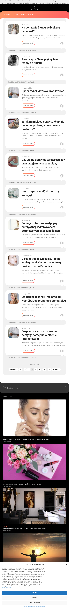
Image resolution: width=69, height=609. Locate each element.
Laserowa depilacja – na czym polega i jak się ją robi (22, 485)
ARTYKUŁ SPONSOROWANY (19, 50)
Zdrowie (7, 14)
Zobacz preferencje (34, 602)
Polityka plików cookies (29, 606)
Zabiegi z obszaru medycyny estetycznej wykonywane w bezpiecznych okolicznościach (41, 227)
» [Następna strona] (49, 370)
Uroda (15, 14)
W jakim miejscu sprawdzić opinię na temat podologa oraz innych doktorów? (43, 125)
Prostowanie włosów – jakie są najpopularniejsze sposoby (24, 529)
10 (44, 370)
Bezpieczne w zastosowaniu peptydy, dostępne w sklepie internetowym (39, 335)
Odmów (34, 598)
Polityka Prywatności (40, 606)
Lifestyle (31, 14)
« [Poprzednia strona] (20, 370)
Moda (23, 14)
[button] (66, 564)
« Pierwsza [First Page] (13, 370)
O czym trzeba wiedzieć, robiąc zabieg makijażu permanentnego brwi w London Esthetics (42, 262)
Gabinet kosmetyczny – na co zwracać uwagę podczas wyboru (26, 440)
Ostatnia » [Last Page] (56, 370)
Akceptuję (34, 593)
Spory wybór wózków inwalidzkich (43, 91)
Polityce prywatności (6, 587)
